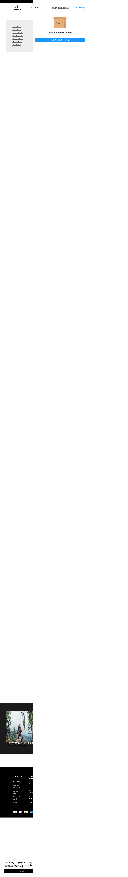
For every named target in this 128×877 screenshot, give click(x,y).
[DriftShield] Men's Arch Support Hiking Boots (104, 624)
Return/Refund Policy (34, 797)
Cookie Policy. (18, 867)
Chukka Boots (18, 36)
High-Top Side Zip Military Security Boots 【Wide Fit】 (104, 293)
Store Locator (75, 783)
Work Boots (17, 27)
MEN (67, 7)
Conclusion (17, 45)
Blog (15, 803)
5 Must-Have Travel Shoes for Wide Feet (89, 743)
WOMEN (75, 7)
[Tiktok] (94, 802)
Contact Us (33, 783)
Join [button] (109, 787)
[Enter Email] (94, 786)
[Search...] (91, 8)
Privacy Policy (16, 792)
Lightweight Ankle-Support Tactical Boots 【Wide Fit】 (58, 75)
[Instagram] (90, 802)
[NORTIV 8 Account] (104, 7)
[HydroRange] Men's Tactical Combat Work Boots (95, 75)
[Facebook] (86, 802)
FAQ (30, 802)
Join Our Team (75, 787)
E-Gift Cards (53, 793)
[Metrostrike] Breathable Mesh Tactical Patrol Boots (77, 75)
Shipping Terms (34, 787)
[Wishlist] (108, 7)
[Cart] (113, 7)
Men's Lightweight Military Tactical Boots (66, 391)
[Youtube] (98, 802)
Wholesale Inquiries (74, 792)
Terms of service (16, 798)
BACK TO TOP (64, 760)
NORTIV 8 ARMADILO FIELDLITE (52, 7)
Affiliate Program (16, 786)
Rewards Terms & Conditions (55, 788)
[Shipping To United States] (108, 1)
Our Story (16, 782)
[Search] (97, 7)
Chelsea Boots (18, 39)
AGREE (22, 871)
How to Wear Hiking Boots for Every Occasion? (33, 743)
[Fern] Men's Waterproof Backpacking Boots (113, 75)
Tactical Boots (18, 33)
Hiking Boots (17, 42)
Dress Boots (17, 30)
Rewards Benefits (55, 783)
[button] (110, 1)
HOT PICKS (35, 7)
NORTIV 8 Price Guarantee (34, 792)
